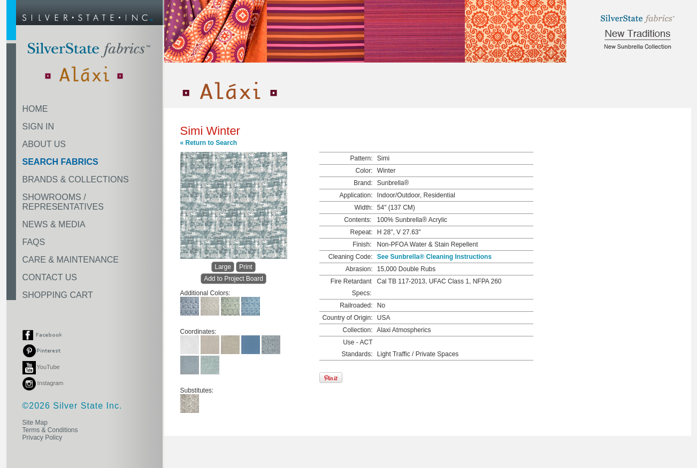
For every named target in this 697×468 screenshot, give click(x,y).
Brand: (363, 183)
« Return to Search (209, 143)
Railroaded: (356, 305)
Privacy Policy (42, 437)
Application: (355, 195)
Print (245, 267)
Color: (363, 170)
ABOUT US (44, 144)
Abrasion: (359, 269)
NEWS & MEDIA (54, 224)
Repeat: (361, 232)
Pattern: (361, 158)
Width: (363, 207)
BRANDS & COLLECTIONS (75, 179)
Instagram (43, 383)
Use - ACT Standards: (356, 348)
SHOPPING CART (57, 295)
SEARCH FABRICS (60, 161)
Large (223, 267)
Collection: (357, 330)
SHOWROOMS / (63, 202)
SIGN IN (38, 126)
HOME (35, 108)
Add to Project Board (233, 278)
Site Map (35, 422)
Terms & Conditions (50, 430)
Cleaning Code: (350, 256)
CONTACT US (50, 277)
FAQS (33, 242)
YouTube (41, 367)
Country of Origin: (347, 317)
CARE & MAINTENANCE (70, 259)
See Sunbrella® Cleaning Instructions (434, 256)
